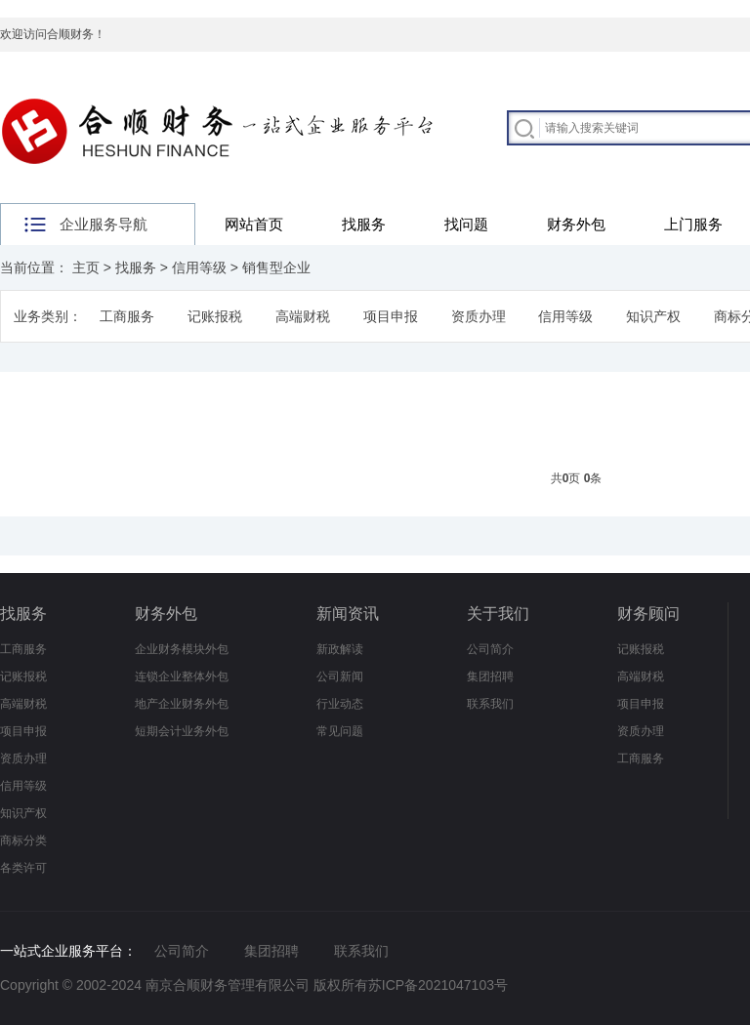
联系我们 (490, 704)
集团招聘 (490, 676)
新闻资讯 (347, 613)
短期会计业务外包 (182, 731)
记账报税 (215, 316)
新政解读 (339, 649)
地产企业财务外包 (182, 704)
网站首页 (254, 224)
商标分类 (23, 840)
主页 (86, 267)
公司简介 (490, 649)
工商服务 (127, 316)
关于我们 (498, 613)
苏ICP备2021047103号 (438, 985)
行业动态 (339, 704)
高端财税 (302, 316)
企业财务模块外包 (182, 649)
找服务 (364, 224)
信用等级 (199, 267)
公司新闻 (339, 676)
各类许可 (23, 868)
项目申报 (390, 316)
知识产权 (653, 316)
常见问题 (339, 731)
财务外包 (576, 224)
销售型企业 (276, 267)
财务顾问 (648, 613)
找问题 (466, 224)
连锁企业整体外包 (182, 676)
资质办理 (478, 316)
